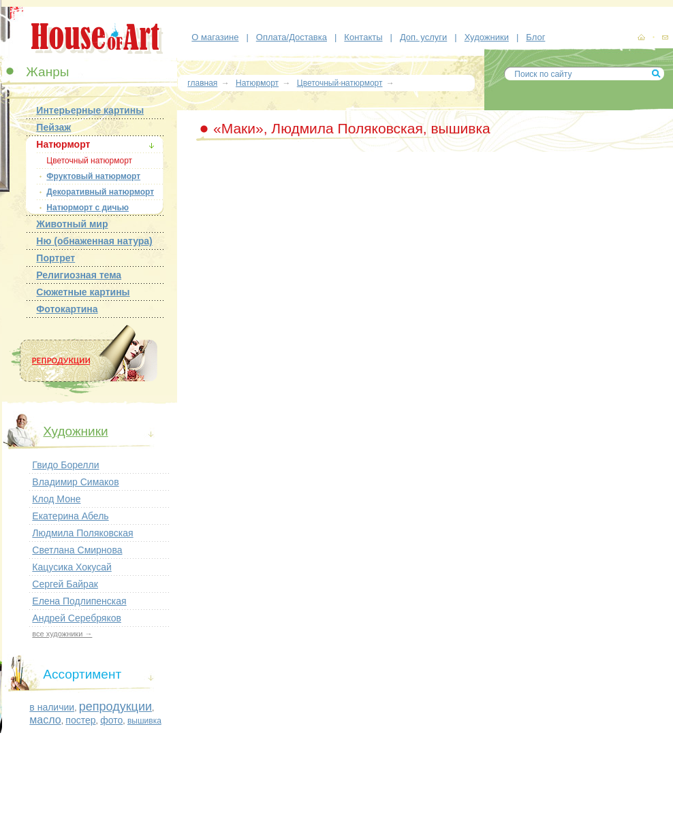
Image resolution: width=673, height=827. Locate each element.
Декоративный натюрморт (100, 192)
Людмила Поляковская (82, 533)
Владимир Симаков (75, 481)
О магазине (214, 37)
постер (80, 720)
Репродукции (83, 361)
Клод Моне (56, 498)
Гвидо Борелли (65, 464)
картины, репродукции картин (641, 37)
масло (45, 720)
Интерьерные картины (90, 110)
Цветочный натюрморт (89, 160)
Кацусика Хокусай (71, 567)
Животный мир (72, 223)
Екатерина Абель (70, 515)
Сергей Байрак (64, 584)
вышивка (144, 721)
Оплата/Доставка (291, 37)
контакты (664, 38)
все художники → (62, 634)
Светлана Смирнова (77, 550)
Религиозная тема (78, 275)
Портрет (55, 258)
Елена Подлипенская (79, 601)
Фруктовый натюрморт (93, 176)
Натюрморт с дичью (87, 207)
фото (111, 720)
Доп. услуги (423, 37)
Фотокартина (66, 309)
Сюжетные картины (82, 292)
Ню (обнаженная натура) (94, 241)
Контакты (363, 37)
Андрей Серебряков (76, 618)
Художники (487, 37)
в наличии (51, 707)
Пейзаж (53, 127)
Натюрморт (63, 144)
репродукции (115, 706)
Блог (535, 37)
